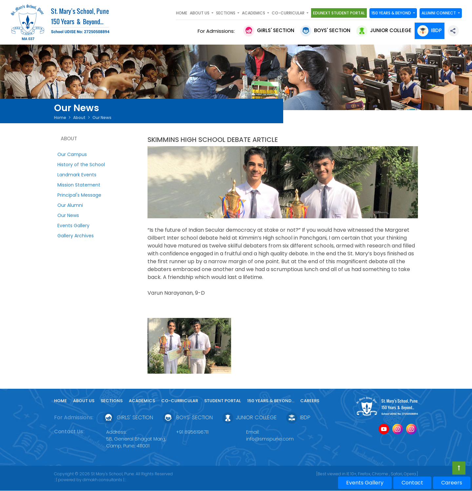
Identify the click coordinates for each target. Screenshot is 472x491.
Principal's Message (79, 195)
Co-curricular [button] (288, 13)
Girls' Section (268, 30)
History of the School (81, 164)
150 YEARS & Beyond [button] (391, 13)
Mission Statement (78, 185)
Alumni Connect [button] (439, 13)
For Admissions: (217, 31)
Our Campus (72, 154)
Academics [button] (254, 13)
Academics (142, 401)
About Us (83, 401)
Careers (309, 401)
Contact (412, 482)
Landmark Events (76, 174)
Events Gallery (73, 225)
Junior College (383, 30)
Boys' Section (325, 30)
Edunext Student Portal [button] (339, 13)
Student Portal (222, 401)
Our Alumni (70, 205)
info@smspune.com (270, 439)
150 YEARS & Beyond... (271, 401)
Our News (68, 215)
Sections (112, 401)
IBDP (429, 30)
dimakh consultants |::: (104, 479)
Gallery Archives (75, 235)
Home (181, 13)
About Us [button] (200, 13)
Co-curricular (179, 401)
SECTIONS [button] (226, 13)
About (79, 117)
